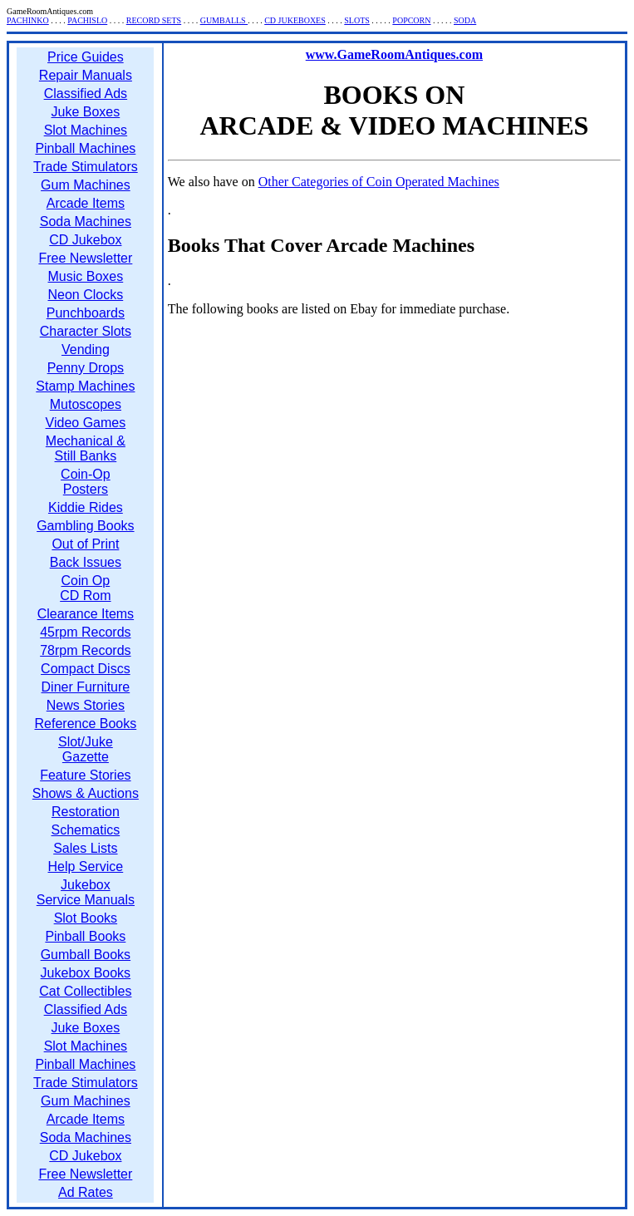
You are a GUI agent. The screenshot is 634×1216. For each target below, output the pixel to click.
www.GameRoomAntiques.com (394, 54)
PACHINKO (28, 20)
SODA (465, 20)
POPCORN (411, 20)
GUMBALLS (224, 20)
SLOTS (357, 20)
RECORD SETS (153, 20)
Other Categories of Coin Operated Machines (378, 182)
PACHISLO (87, 20)
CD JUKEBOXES (295, 20)
